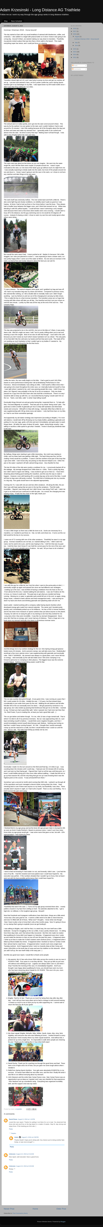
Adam (16, 1137)
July (76, 42)
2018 (75, 28)
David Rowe (13, 1119)
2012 (75, 57)
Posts (74, 65)
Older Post (61, 1209)
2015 (75, 49)
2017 (75, 31)
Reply (11, 1129)
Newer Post (9, 1209)
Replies (13, 1133)
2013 (75, 54)
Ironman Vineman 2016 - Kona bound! (86, 39)
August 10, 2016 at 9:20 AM (25, 1166)
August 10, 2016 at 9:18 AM (25, 1154)
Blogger (63, 1221)
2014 (75, 52)
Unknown (12, 1154)
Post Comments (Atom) (20, 1213)
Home (35, 1209)
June (76, 45)
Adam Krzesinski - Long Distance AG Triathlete (40, 10)
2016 (75, 34)
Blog (5, 21)
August (77, 36)
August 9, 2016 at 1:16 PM (26, 1119)
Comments (76, 69)
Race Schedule (16, 21)
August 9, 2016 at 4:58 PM (30, 1137)
